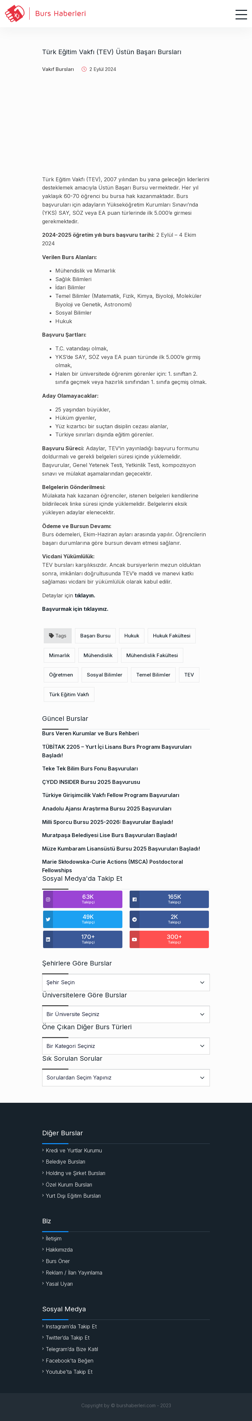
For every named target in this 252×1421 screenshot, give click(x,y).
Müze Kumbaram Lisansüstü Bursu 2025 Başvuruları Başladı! (121, 848)
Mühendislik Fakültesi (152, 655)
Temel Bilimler (153, 675)
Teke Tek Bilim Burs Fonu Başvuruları (90, 768)
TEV (189, 675)
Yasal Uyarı (59, 1283)
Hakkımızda (59, 1249)
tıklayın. (85, 595)
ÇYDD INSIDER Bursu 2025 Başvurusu (91, 782)
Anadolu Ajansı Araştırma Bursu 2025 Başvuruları (106, 808)
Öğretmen (61, 675)
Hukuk (131, 636)
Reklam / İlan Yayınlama (74, 1272)
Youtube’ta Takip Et (69, 1371)
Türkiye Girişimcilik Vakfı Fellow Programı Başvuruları (110, 795)
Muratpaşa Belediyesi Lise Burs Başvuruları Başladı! (109, 835)
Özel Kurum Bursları (69, 1184)
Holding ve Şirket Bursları (75, 1173)
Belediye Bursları (65, 1161)
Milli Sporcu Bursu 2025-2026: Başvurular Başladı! (107, 822)
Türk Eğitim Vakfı (69, 694)
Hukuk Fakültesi (171, 636)
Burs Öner (58, 1261)
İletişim (54, 1238)
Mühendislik (98, 655)
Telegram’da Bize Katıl (72, 1349)
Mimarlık (59, 655)
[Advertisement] (126, 129)
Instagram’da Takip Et (71, 1326)
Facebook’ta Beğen (69, 1360)
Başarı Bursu (95, 636)
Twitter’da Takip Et (67, 1337)
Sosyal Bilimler (104, 675)
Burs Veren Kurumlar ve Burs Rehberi (90, 733)
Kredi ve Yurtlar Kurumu (74, 1150)
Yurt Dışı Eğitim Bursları (73, 1195)
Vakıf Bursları (58, 69)
